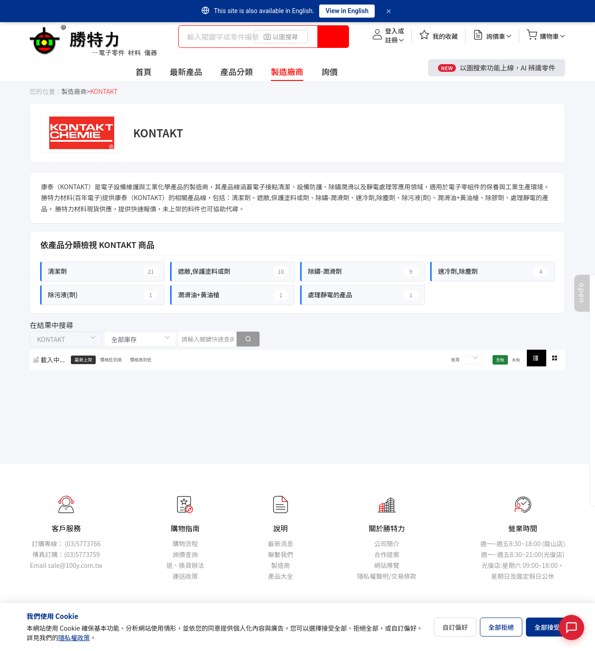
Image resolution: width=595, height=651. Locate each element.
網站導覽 (387, 565)
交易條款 (403, 576)
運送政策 (185, 576)
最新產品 (186, 71)
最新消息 (280, 543)
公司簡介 (387, 543)
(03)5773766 (82, 543)
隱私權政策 (74, 637)
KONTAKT (103, 91)
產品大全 (280, 576)
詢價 (329, 71)
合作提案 (387, 554)
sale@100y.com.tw (75, 565)
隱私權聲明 (373, 576)
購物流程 (185, 543)
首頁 (143, 71)
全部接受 (547, 627)
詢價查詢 (185, 554)
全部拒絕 (501, 627)
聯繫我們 (280, 554)
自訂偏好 (455, 627)
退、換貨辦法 (185, 565)
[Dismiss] (389, 11)
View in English (346, 10)
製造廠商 (287, 71)
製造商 (280, 565)
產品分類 (236, 71)
